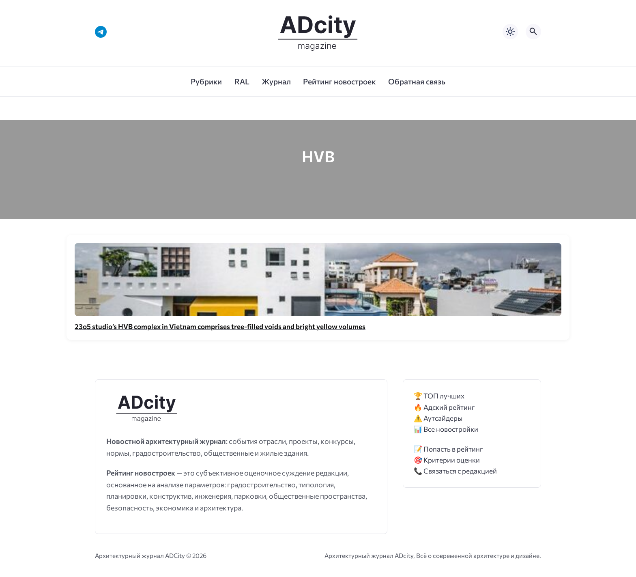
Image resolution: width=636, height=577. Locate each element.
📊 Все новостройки (446, 429)
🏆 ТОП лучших (439, 396)
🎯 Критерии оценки (447, 460)
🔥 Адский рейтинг (444, 407)
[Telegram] (101, 32)
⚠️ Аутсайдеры (438, 418)
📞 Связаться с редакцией (455, 471)
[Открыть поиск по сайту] (533, 31)
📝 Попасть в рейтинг (448, 449)
